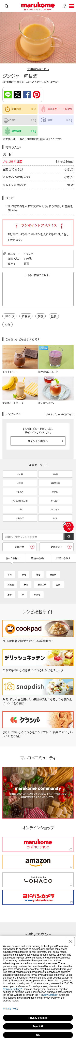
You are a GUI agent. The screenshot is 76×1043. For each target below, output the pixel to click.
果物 (9, 594)
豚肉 (24, 574)
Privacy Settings (38, 1017)
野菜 (26, 264)
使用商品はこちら (38, 69)
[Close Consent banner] (70, 941)
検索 (6, 6)
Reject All (37, 1026)
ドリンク (28, 254)
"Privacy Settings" (12, 989)
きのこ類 (42, 584)
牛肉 (9, 574)
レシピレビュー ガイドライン (59, 414)
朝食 (40, 316)
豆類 (58, 584)
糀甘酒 (26, 316)
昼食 (54, 316)
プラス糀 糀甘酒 (12, 161)
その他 (28, 259)
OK (38, 1035)
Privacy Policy (10, 1008)
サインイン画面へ (38, 441)
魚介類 (53, 574)
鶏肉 (38, 574)
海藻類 (10, 584)
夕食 (7, 324)
